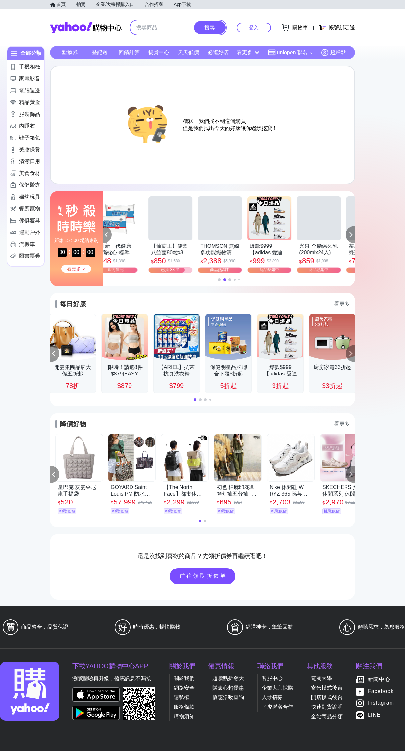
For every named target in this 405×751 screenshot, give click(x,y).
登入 (254, 27)
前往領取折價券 (203, 576)
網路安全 (184, 688)
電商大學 (321, 678)
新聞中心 (379, 679)
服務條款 (184, 707)
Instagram (381, 703)
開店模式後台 (327, 697)
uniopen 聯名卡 (290, 52)
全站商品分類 (327, 716)
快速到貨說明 (327, 707)
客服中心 (272, 678)
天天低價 (188, 52)
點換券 (70, 52)
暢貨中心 (158, 52)
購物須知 (184, 716)
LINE (374, 715)
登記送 (99, 52)
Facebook (380, 691)
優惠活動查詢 (228, 697)
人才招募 (272, 697)
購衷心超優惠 (228, 688)
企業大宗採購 (277, 688)
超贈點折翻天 (228, 678)
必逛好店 (218, 52)
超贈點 (333, 52)
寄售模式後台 (327, 688)
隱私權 (181, 697)
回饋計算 (129, 52)
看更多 (248, 52)
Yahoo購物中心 (86, 27)
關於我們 (184, 678)
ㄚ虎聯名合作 (277, 707)
